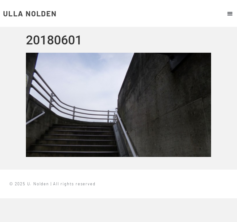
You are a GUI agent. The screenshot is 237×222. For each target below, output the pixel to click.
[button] (230, 13)
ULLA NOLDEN (30, 13)
